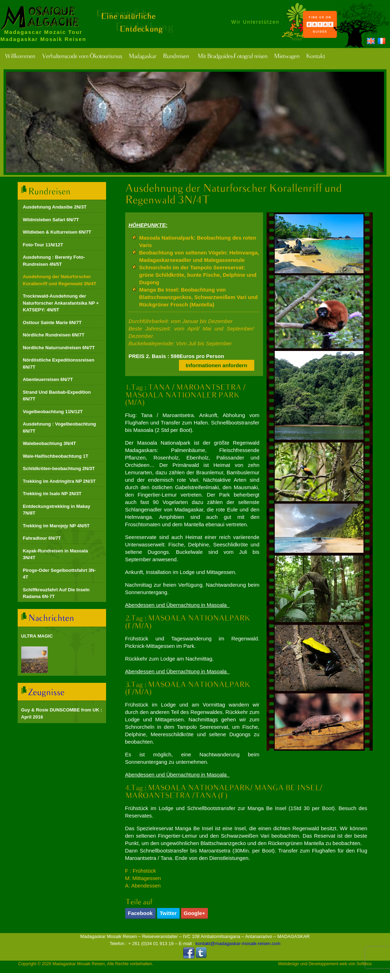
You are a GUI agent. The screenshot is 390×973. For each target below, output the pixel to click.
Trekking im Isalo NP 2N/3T (52, 493)
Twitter (168, 913)
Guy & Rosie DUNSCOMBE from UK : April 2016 (61, 713)
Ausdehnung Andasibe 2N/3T (55, 207)
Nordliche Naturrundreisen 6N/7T (59, 347)
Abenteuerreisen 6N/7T (48, 379)
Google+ (194, 913)
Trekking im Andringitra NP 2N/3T (59, 481)
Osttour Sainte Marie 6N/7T (52, 322)
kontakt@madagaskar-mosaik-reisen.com (238, 943)
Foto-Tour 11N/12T (43, 244)
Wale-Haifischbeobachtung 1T (55, 456)
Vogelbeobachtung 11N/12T (53, 411)
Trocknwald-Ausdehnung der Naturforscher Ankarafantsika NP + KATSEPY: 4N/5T (61, 302)
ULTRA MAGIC (37, 636)
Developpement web (328, 963)
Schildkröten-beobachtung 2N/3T (59, 468)
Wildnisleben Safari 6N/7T (51, 219)
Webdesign (288, 963)
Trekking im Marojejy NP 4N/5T (56, 525)
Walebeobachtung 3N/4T (49, 443)
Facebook (140, 913)
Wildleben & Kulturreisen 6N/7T (57, 232)
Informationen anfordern (216, 365)
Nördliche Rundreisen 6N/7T (54, 335)
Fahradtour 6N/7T (42, 538)
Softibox (364, 963)
